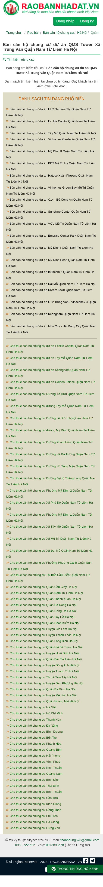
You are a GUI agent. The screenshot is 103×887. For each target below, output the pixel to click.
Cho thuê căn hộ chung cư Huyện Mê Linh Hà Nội (41, 695)
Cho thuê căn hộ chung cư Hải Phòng (33, 755)
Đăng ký (87, 21)
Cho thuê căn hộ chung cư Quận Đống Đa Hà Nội (41, 611)
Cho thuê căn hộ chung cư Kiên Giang (33, 804)
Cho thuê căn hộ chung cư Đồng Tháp (33, 810)
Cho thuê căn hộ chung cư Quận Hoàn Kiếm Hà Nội (42, 623)
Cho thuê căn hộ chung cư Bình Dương (34, 731)
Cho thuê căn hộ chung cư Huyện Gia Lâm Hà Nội (41, 629)
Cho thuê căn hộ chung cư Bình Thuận (34, 791)
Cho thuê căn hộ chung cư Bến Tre (31, 737)
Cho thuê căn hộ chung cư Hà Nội (31, 707)
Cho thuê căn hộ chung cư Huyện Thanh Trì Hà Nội (42, 671)
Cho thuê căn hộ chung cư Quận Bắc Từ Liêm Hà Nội (44, 659)
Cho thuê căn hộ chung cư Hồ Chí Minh (34, 713)
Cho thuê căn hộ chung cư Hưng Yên (33, 828)
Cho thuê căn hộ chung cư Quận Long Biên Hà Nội (42, 641)
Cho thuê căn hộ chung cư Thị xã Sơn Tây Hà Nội (41, 677)
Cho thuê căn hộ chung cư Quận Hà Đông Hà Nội (41, 605)
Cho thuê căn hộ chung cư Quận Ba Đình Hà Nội (40, 689)
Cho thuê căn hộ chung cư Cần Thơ (32, 798)
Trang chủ (13, 32)
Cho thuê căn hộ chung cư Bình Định (32, 779)
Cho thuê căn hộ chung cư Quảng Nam (34, 773)
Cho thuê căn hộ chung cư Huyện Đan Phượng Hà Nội (44, 683)
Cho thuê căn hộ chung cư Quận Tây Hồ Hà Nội (40, 617)
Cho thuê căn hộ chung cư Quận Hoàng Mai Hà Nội (42, 701)
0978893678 (55, 845)
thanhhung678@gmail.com (79, 840)
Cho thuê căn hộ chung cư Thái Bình (32, 785)
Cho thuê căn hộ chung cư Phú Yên (32, 816)
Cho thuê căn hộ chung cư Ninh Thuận (34, 767)
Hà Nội (82, 32)
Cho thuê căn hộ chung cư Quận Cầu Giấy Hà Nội (41, 587)
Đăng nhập (65, 21)
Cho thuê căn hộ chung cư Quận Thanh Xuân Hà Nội (43, 599)
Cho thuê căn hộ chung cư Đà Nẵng (32, 725)
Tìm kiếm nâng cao (18, 59)
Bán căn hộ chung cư (58, 32)
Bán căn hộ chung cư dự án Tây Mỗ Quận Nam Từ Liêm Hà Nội (51, 133)
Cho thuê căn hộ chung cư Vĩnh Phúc (33, 761)
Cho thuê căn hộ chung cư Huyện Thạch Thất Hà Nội (43, 635)
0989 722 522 (25, 845)
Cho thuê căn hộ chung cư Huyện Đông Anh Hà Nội (42, 665)
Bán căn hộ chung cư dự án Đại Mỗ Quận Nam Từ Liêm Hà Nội (50, 284)
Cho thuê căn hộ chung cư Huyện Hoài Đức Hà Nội (42, 653)
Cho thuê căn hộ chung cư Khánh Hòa (33, 743)
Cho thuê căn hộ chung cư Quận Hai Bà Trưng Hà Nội (44, 647)
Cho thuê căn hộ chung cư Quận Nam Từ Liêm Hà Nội (44, 593)
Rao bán (33, 32)
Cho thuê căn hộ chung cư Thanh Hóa (33, 719)
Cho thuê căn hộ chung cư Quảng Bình (34, 749)
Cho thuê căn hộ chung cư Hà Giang (32, 822)
